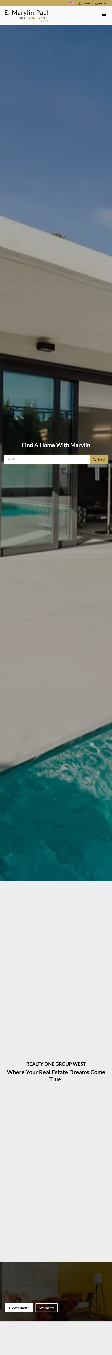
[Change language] (72, 3)
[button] (99, 459)
